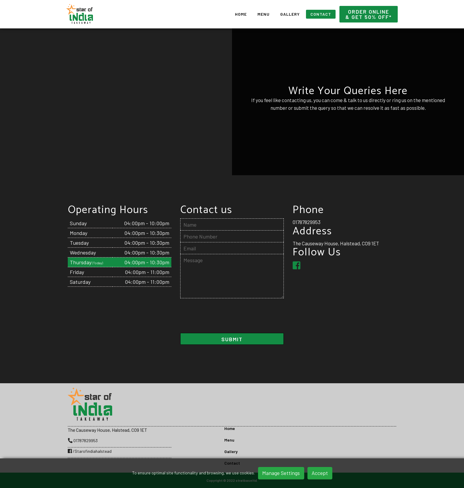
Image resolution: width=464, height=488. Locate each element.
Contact (320, 14)
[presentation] (225, 318)
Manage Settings (281, 473)
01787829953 (306, 222)
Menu (263, 14)
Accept (320, 473)
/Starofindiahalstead (90, 451)
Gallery (290, 14)
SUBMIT (232, 339)
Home (241, 14)
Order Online (368, 14)
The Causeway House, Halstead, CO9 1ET (336, 243)
